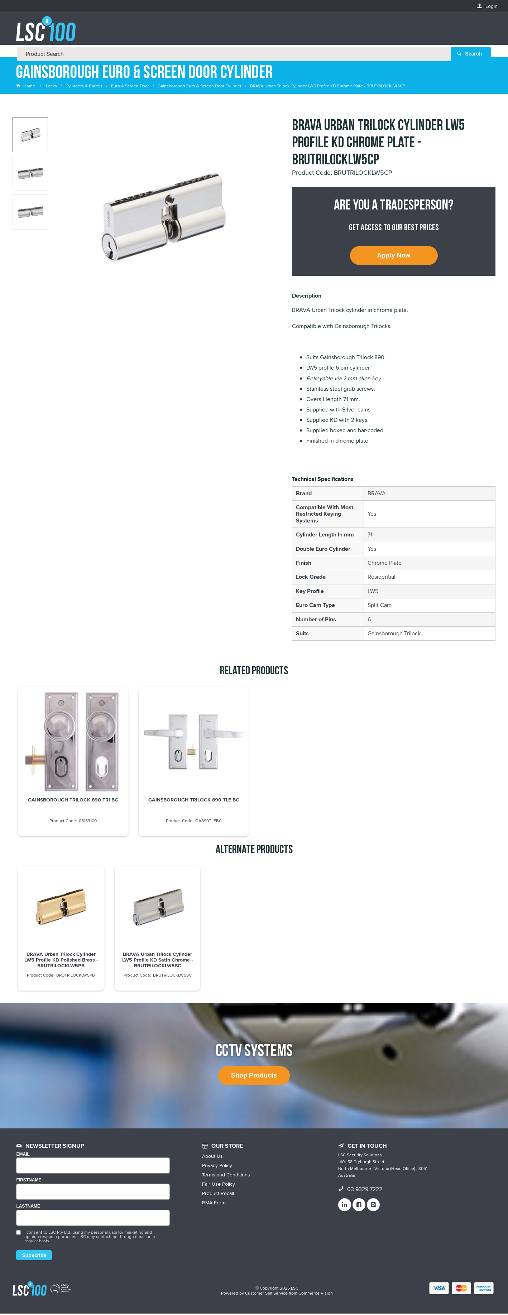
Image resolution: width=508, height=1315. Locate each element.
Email (22, 1155)
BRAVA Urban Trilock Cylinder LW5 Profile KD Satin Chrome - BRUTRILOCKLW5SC (157, 961)
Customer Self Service (266, 1294)
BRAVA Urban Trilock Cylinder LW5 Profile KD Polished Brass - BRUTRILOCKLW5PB (61, 961)
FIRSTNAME (28, 1182)
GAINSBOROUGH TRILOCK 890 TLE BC (193, 801)
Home (26, 88)
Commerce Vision (315, 1294)
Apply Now (394, 257)
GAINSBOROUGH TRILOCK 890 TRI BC (73, 801)
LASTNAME (28, 1208)
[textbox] (252, 32)
